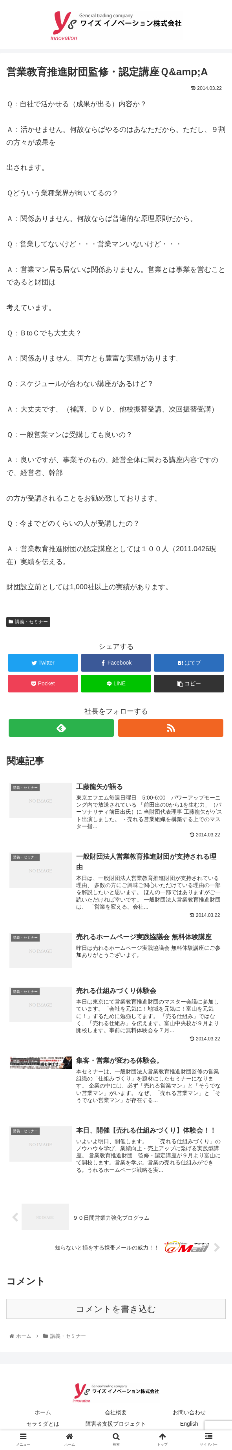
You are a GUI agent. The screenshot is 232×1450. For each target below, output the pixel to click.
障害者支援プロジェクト (116, 1424)
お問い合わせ (189, 1413)
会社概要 (116, 1413)
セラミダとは (42, 1424)
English (189, 1424)
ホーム (43, 1413)
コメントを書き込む (116, 1310)
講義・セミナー (28, 622)
